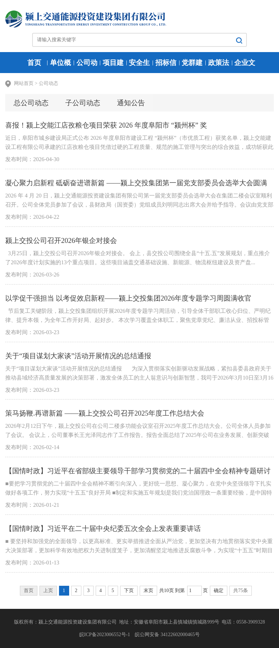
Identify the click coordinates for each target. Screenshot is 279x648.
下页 (129, 590)
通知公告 (131, 103)
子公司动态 (82, 103)
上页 (48, 590)
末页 (148, 590)
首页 (29, 590)
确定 (218, 590)
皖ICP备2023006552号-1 (105, 634)
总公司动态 (31, 103)
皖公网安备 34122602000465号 (167, 634)
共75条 (240, 590)
